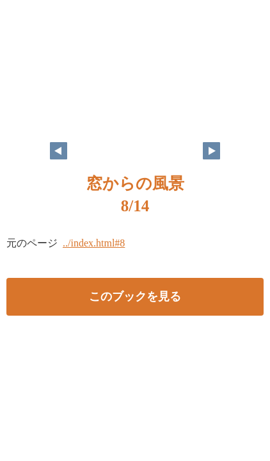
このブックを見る (135, 296)
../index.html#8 (94, 243)
